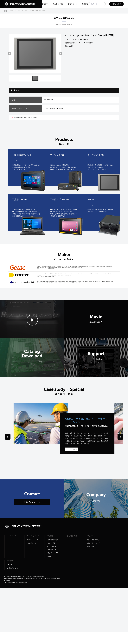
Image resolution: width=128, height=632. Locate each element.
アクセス (9, 609)
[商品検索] (103, 4)
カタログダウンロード (93, 587)
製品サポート (72, 4)
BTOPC (49, 600)
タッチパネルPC (51, 590)
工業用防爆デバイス (52, 584)
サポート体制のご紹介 (93, 584)
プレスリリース (31, 587)
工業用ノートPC (51, 594)
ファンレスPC (51, 587)
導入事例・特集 (58, 4)
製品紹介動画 (90, 590)
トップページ (11, 580)
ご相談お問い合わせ (12, 612)
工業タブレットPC (52, 597)
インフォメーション (32, 584)
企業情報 (85, 4)
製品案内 (45, 4)
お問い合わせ (116, 4)
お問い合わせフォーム (32, 546)
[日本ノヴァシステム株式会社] (23, 4)
